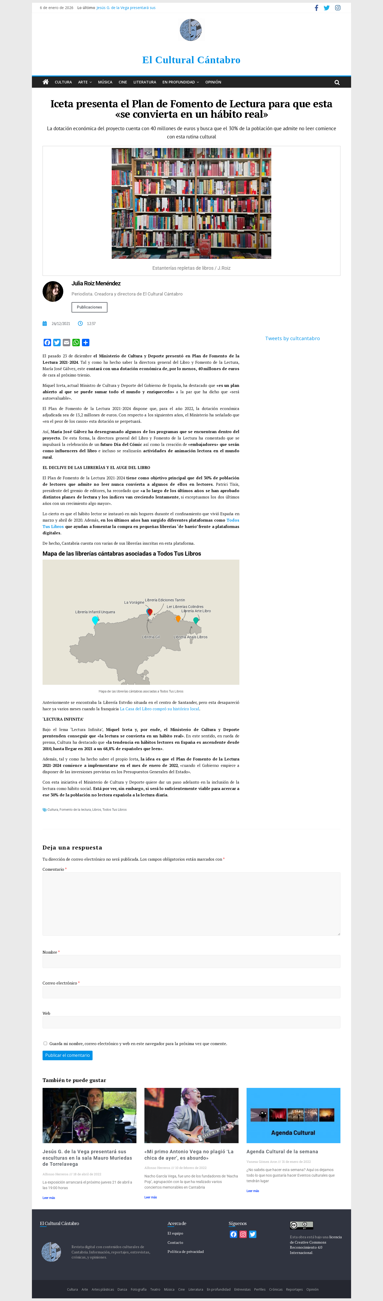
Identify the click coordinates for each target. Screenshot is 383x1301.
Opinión (213, 82)
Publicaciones (89, 307)
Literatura (145, 82)
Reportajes (294, 1289)
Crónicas (275, 1289)
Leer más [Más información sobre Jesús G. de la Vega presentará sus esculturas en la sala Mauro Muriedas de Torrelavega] (49, 1198)
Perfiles (259, 1289)
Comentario (55, 869)
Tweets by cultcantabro (292, 338)
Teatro (155, 1289)
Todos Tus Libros (114, 810)
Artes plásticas (103, 1289)
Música (105, 82)
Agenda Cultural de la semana (282, 1151)
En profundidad (179, 82)
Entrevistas (242, 1289)
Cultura (63, 82)
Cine (123, 82)
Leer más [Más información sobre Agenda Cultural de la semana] (253, 1191)
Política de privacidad (186, 1251)
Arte (83, 82)
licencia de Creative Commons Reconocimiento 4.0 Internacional (316, 1244)
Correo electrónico (61, 983)
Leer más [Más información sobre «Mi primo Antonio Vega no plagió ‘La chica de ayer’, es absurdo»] (150, 1197)
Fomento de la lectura (75, 810)
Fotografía (139, 1289)
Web (46, 1013)
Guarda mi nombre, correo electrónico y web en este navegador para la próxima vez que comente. (138, 1043)
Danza (122, 1289)
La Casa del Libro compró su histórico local (159, 708)
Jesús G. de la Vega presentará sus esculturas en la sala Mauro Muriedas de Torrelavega (87, 1158)
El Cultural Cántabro (191, 59)
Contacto (175, 1242)
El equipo (175, 1233)
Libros (96, 810)
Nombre (51, 952)
